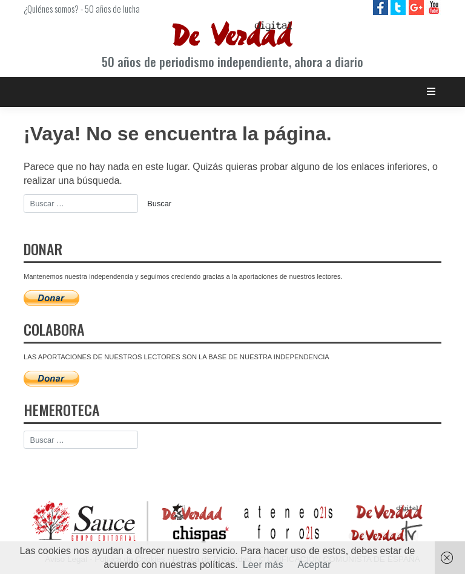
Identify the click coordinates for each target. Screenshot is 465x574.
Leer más (263, 564)
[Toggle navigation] (431, 92)
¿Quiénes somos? (51, 8)
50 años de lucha (112, 8)
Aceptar (314, 564)
